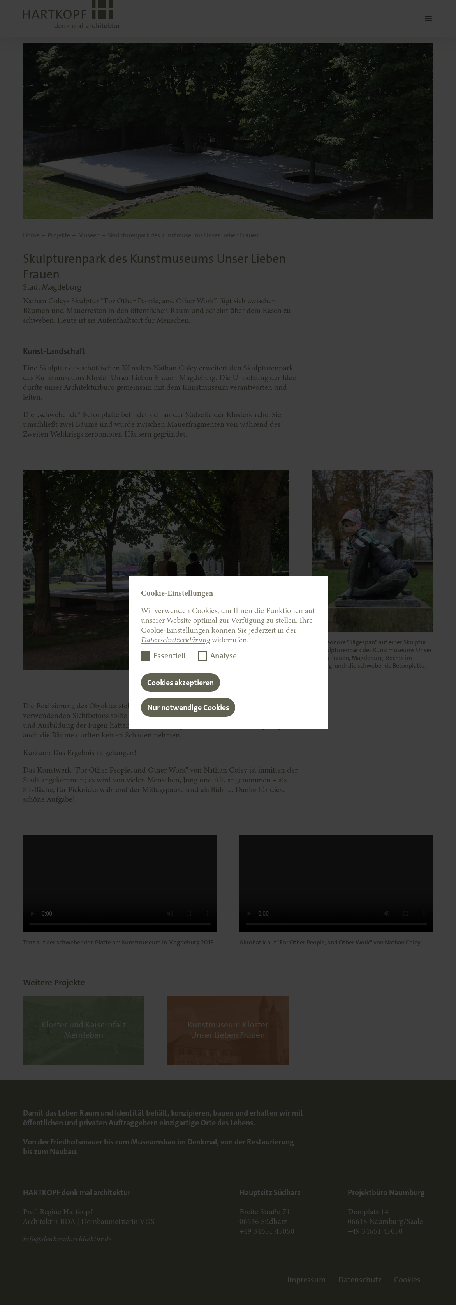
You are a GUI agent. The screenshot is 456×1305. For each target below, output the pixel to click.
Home (31, 235)
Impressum (306, 1280)
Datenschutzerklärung (175, 639)
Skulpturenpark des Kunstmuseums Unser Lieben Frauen (183, 235)
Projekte (59, 235)
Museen (89, 235)
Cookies (407, 1280)
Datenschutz (360, 1280)
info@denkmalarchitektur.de (67, 1239)
